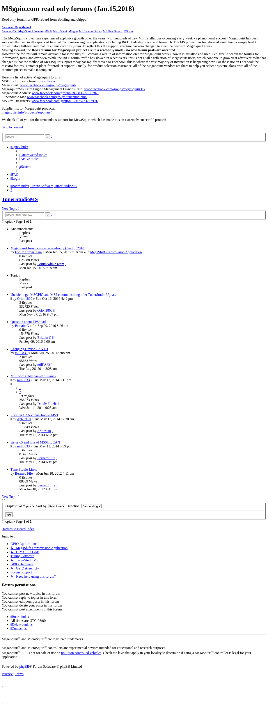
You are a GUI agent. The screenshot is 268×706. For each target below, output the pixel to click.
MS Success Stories (90, 31)
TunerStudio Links (24, 469)
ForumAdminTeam (28, 252)
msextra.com (48, 81)
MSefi (48, 31)
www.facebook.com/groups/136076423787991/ (65, 101)
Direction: (84, 506)
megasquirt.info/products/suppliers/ (26, 112)
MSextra (129, 31)
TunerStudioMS (20, 199)
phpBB (24, 666)
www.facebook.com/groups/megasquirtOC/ (114, 89)
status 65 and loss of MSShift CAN (35, 442)
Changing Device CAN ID (29, 349)
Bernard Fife (46, 458)
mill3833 (21, 353)
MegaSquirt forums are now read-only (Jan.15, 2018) (48, 248)
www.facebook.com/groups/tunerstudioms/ (57, 97)
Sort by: (50, 506)
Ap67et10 (24, 419)
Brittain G (22, 326)
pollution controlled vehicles (81, 653)
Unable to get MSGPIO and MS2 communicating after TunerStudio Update (63, 294)
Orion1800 (24, 298)
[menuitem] (33, 155)
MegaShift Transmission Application (116, 252)
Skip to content (12, 127)
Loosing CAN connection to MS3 (34, 415)
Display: (20, 506)
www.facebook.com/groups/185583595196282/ (65, 93)
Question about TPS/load (28, 322)
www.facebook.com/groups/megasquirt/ (48, 85)
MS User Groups (112, 31)
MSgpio (73, 31)
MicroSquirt (60, 31)
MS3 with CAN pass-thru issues (33, 376)
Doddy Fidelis (47, 404)
